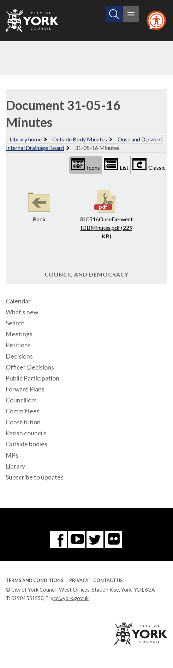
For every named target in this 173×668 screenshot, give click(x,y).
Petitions (18, 345)
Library (15, 466)
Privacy (79, 580)
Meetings (19, 334)
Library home (26, 139)
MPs (12, 455)
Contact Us (108, 580)
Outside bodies (26, 444)
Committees (23, 411)
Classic (149, 164)
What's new (22, 312)
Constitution (23, 422)
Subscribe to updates (35, 477)
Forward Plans (25, 389)
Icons (85, 164)
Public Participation (32, 378)
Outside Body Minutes (79, 139)
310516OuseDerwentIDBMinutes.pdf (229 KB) (106, 213)
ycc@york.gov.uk (70, 598)
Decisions (19, 356)
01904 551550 (27, 598)
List (116, 164)
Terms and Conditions (35, 580)
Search (15, 323)
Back (39, 205)
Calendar (18, 301)
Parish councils (26, 433)
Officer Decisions (30, 367)
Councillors (21, 400)
